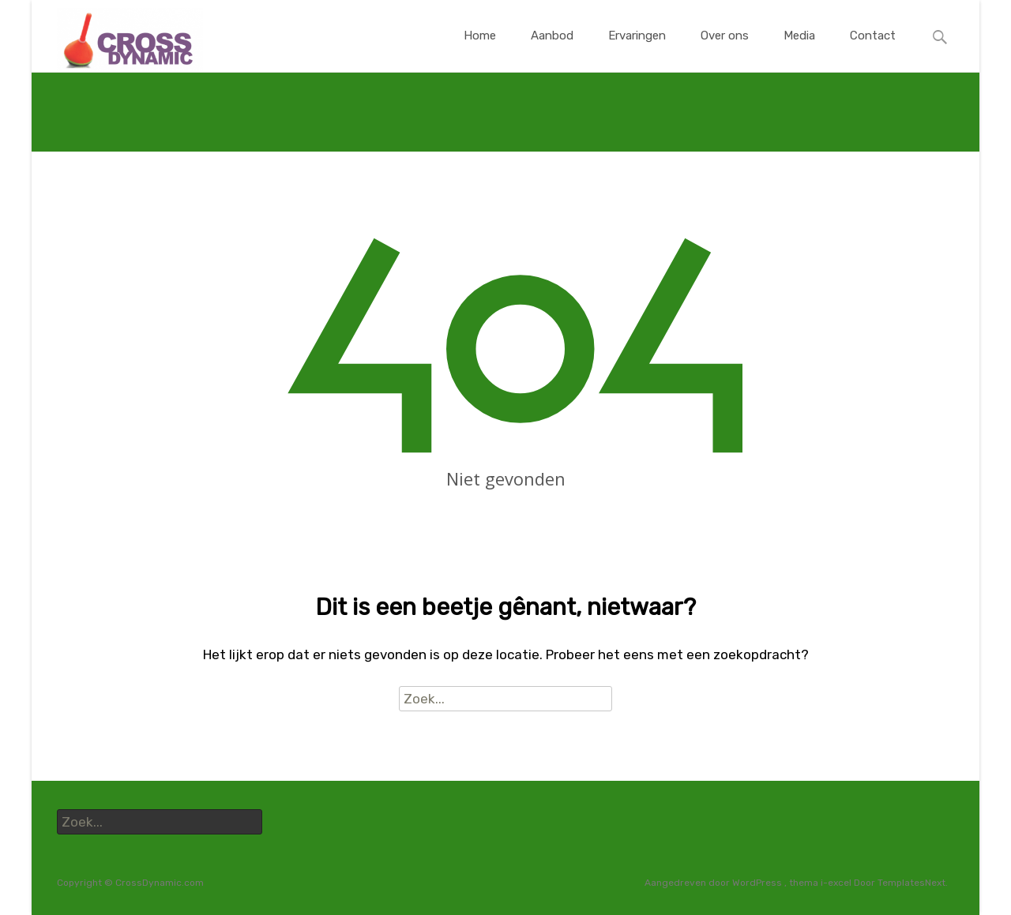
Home (480, 50)
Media (799, 50)
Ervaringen (637, 50)
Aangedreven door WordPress (714, 882)
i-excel (837, 882)
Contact (873, 50)
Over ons (725, 50)
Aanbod (552, 50)
